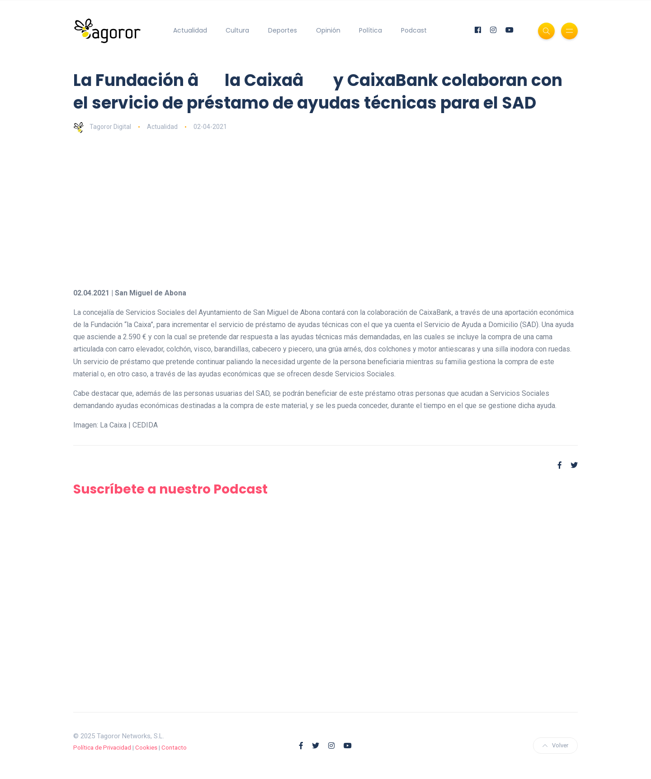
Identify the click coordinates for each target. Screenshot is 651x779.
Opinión (328, 30)
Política (370, 30)
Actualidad (190, 30)
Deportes (282, 30)
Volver (555, 745)
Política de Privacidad (102, 747)
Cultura (237, 30)
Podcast (414, 30)
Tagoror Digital (102, 126)
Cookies (146, 747)
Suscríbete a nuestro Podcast (170, 489)
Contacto (174, 747)
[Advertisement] (325, 210)
